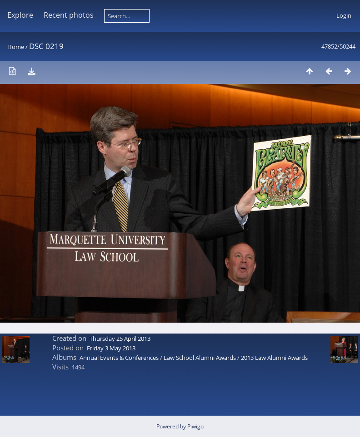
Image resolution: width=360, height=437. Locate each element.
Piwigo (195, 426)
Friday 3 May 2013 (111, 348)
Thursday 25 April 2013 (120, 338)
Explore (20, 15)
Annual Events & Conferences (119, 358)
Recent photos (69, 15)
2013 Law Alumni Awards (274, 358)
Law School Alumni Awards (200, 358)
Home (15, 47)
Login (343, 15)
